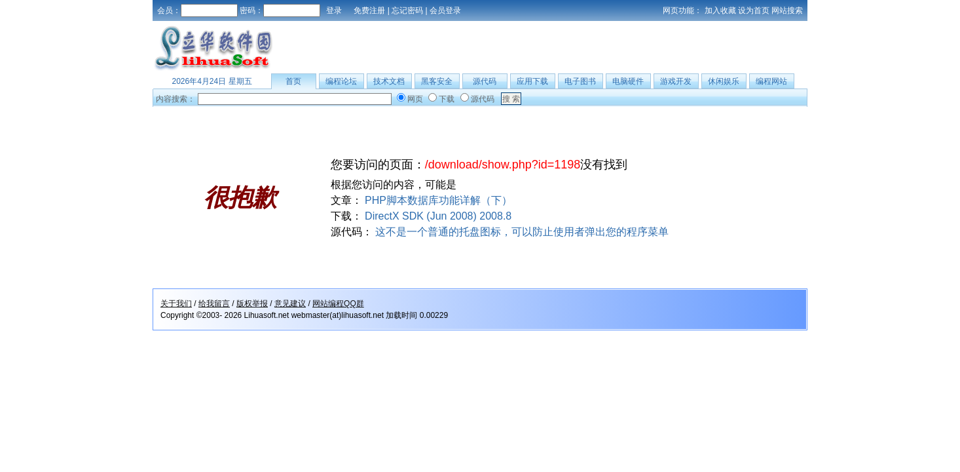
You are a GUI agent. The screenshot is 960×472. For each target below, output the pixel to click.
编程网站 (771, 81)
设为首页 (753, 10)
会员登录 (445, 10)
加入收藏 (720, 10)
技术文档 (389, 81)
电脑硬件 (628, 81)
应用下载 (532, 81)
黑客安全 (436, 81)
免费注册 (369, 10)
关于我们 (176, 303)
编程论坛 (341, 81)
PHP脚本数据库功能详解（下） (438, 200)
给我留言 (214, 303)
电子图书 (580, 81)
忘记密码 (407, 10)
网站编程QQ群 (338, 303)
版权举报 (252, 303)
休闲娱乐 (723, 81)
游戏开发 (676, 81)
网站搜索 (787, 10)
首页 (293, 81)
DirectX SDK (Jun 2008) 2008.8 (438, 216)
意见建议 (290, 303)
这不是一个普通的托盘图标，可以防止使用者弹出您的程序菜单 (522, 231)
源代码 (484, 81)
